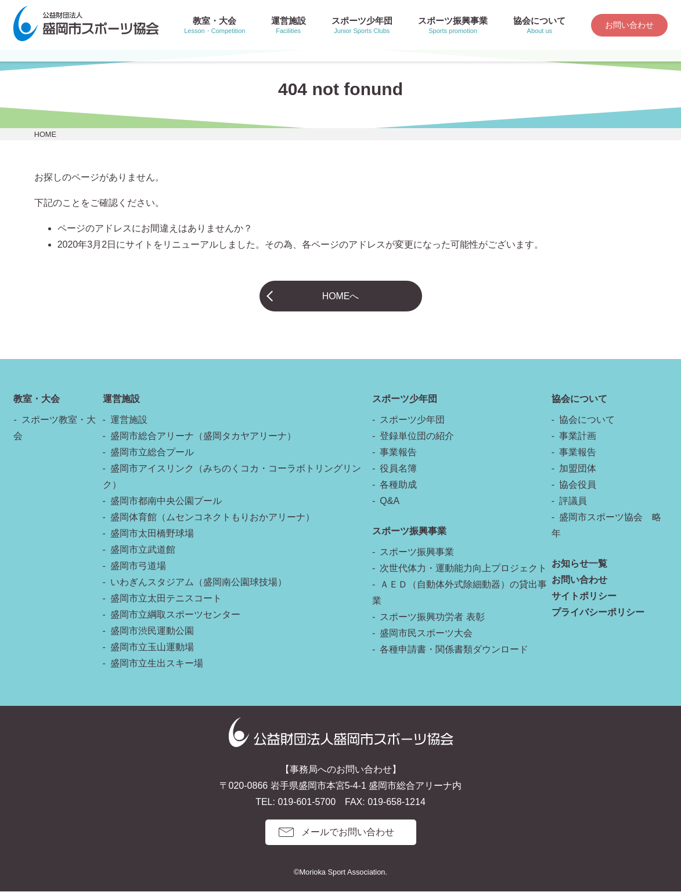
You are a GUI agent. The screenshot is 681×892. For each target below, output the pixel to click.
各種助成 (398, 485)
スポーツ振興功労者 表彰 (432, 617)
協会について (587, 420)
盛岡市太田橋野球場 (152, 534)
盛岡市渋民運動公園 (152, 631)
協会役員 (577, 485)
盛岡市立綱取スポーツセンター (175, 615)
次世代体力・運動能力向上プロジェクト (463, 569)
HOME (45, 134)
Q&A (389, 501)
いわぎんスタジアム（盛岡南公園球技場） (198, 583)
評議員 (573, 501)
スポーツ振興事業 (417, 552)
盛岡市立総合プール (152, 453)
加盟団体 (577, 469)
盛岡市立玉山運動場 (152, 647)
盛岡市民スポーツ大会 (426, 634)
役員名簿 (398, 469)
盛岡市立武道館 (142, 550)
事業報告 (398, 453)
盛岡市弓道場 (138, 566)
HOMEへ (340, 296)
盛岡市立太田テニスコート (166, 599)
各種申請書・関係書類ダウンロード (454, 650)
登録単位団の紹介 (417, 436)
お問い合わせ (629, 25)
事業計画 (577, 436)
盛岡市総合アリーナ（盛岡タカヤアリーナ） (203, 436)
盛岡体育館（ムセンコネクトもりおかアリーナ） (212, 518)
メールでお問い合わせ (347, 832)
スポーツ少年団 (412, 420)
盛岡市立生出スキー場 (156, 664)
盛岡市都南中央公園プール (166, 501)
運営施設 (128, 420)
